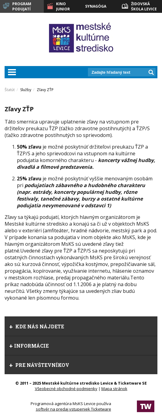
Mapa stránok (114, 388)
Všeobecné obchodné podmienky (66, 388)
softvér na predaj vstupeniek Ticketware (73, 409)
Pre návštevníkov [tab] (39, 365)
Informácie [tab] (29, 345)
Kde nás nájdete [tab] (36, 326)
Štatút (10, 89)
